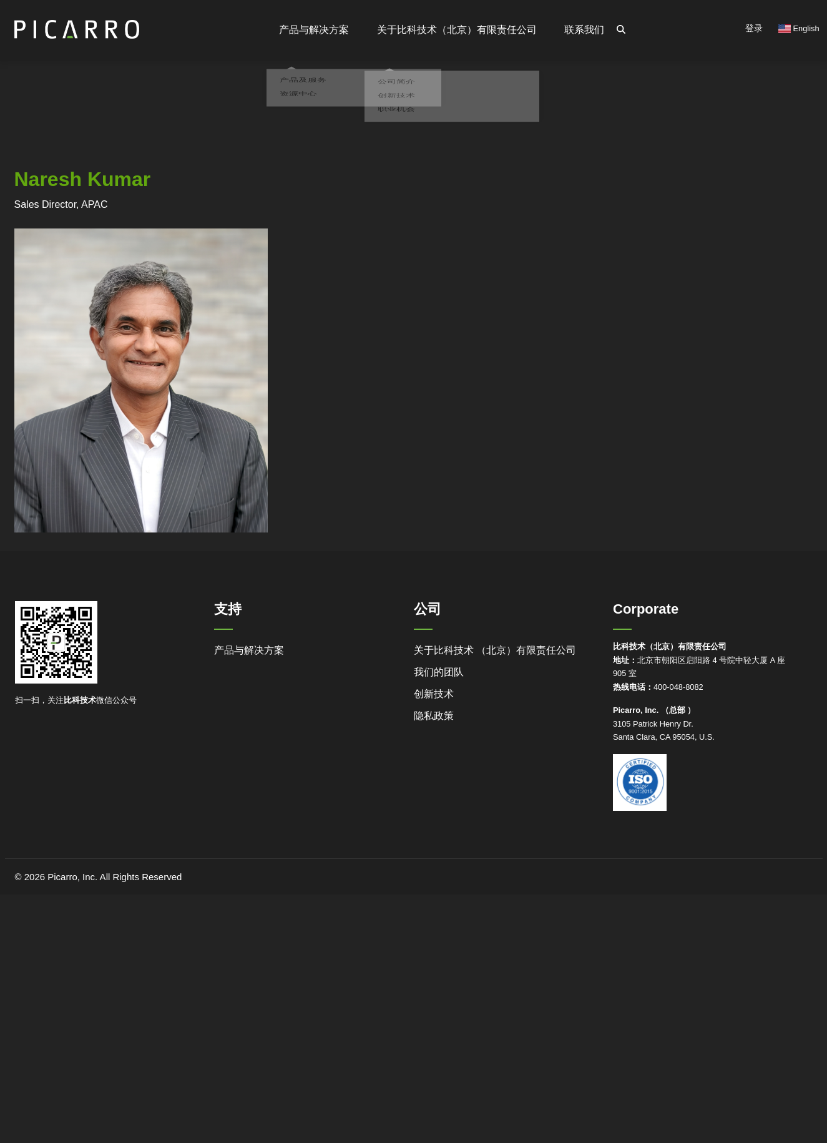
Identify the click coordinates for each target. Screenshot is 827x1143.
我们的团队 (439, 672)
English (799, 28)
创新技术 (434, 694)
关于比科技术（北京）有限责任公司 (457, 29)
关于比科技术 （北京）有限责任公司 (495, 650)
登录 (754, 28)
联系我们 (585, 29)
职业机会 (394, 129)
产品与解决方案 (249, 650)
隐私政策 (434, 715)
